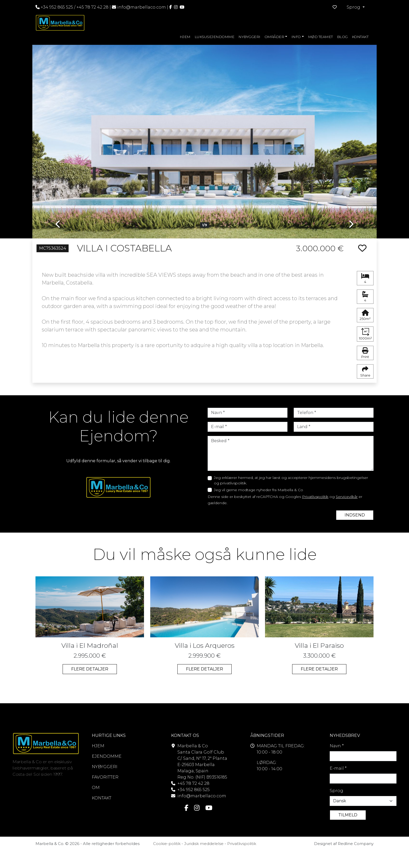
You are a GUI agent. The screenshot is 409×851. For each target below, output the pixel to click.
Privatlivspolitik (315, 496)
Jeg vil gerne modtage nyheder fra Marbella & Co (258, 490)
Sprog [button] (354, 7)
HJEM (185, 36)
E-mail (338, 768)
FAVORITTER (105, 777)
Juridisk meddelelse (204, 843)
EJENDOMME (107, 756)
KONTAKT (360, 36)
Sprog (336, 790)
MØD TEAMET (320, 36)
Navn (337, 745)
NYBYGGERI (249, 36)
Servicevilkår (347, 496)
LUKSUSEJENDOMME (214, 36)
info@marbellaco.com (141, 7)
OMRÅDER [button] (274, 36)
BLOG (342, 36)
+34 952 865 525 (54, 7)
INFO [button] (296, 36)
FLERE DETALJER (89, 669)
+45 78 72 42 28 (92, 7)
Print (365, 353)
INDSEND (355, 515)
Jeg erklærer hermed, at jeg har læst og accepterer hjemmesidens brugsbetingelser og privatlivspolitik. (291, 480)
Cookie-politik (167, 843)
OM (96, 787)
